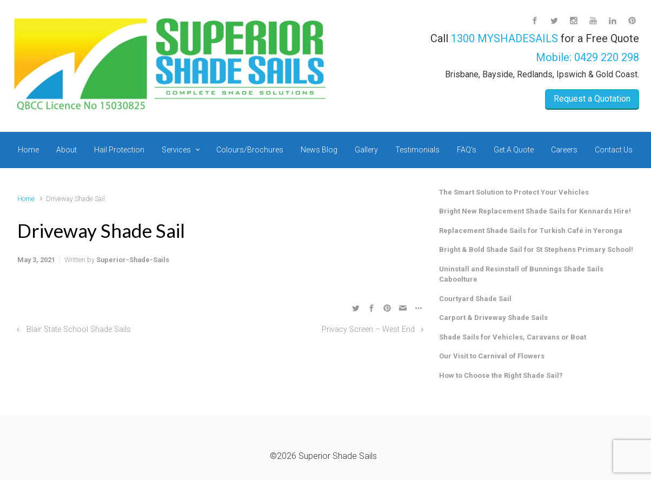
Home (26, 199)
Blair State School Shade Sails (78, 329)
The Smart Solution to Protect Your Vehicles (514, 192)
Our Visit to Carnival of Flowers (491, 356)
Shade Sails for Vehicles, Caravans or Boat (512, 337)
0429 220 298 (606, 57)
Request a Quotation (592, 99)
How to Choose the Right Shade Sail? (501, 375)
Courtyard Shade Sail (475, 299)
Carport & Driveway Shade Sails (493, 318)
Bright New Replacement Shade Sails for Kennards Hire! (535, 211)
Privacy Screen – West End (368, 329)
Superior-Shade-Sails (132, 260)
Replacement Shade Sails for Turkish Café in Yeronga (530, 230)
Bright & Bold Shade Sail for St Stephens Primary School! (536, 249)
